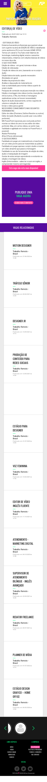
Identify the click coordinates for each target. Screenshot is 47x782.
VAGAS (12, 750)
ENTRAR (23, 4)
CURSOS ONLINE (11, 752)
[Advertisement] (23, 399)
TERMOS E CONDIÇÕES (35, 752)
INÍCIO (11, 747)
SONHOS (11, 757)
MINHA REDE (11, 755)
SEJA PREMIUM (35, 747)
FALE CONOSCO (35, 755)
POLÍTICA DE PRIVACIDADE (35, 750)
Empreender (31, 773)
